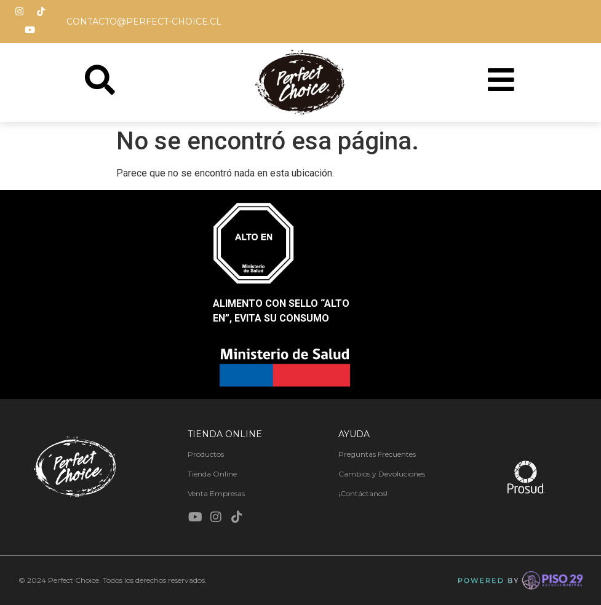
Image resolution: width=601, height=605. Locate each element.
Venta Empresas (216, 493)
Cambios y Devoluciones (381, 473)
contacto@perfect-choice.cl (143, 21)
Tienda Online (212, 473)
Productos (206, 454)
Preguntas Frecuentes (377, 454)
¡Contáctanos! (363, 493)
